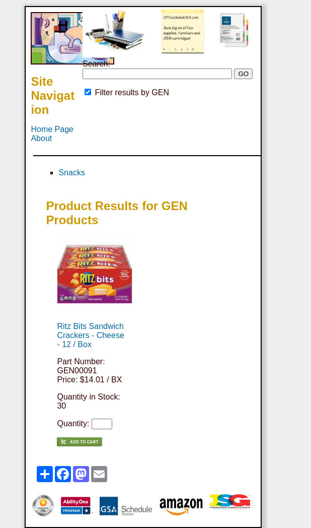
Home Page (52, 129)
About (41, 138)
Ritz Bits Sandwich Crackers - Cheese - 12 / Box (90, 335)
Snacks (71, 172)
